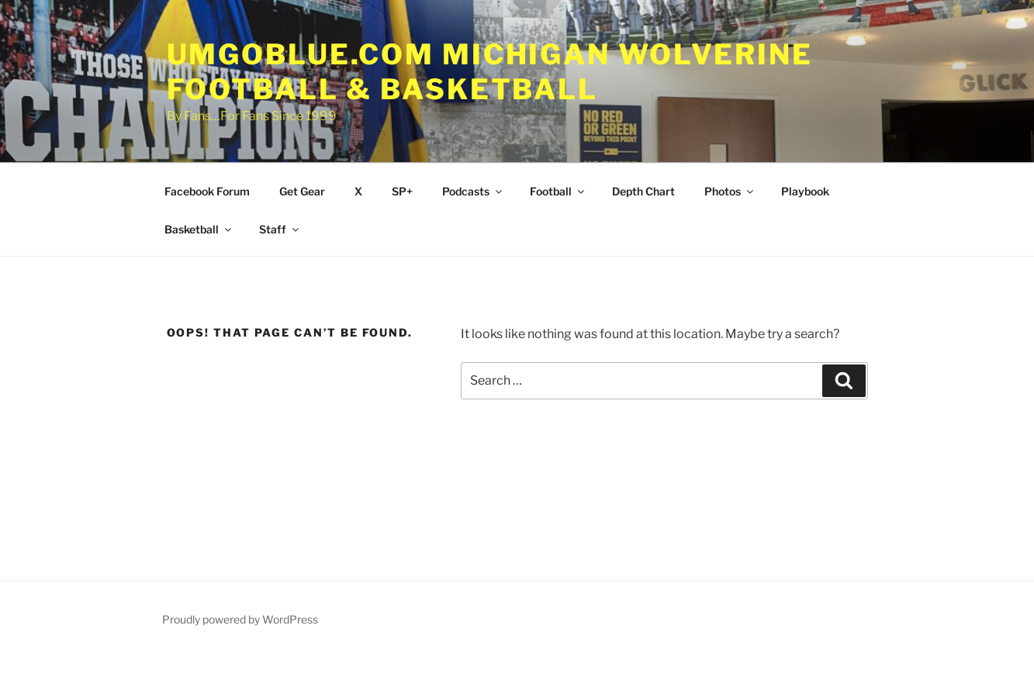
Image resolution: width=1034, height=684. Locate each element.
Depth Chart (643, 191)
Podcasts (473, 191)
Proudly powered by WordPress (240, 619)
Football (558, 191)
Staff (280, 229)
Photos (730, 191)
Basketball (198, 229)
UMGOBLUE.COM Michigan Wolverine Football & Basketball (490, 71)
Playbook (805, 191)
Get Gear (302, 191)
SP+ (402, 191)
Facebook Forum (207, 191)
